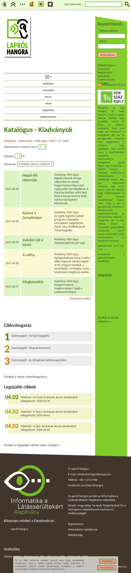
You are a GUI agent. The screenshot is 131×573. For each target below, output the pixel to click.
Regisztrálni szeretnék (105, 74)
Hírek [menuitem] (48, 103)
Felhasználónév (108, 30)
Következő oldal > (80, 298)
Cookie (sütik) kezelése (106, 81)
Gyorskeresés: (73, 4)
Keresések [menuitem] (48, 90)
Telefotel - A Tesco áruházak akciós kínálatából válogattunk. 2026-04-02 (49, 413)
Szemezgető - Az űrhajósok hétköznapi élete (39, 360)
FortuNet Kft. (120, 566)
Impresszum (75, 524)
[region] (48, 212)
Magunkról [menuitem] (48, 110)
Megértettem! (107, 561)
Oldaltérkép (75, 535)
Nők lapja (41, 141)
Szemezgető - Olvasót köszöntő (31, 348)
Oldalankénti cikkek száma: (21, 147)
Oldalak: (9, 156)
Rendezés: (10, 164)
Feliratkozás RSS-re (111, 84)
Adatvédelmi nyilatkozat (82, 529)
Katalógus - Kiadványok (38, 129)
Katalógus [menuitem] (48, 83)
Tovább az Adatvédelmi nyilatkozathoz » (47, 569)
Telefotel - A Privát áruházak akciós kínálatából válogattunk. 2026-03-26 (49, 399)
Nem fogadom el (106, 568)
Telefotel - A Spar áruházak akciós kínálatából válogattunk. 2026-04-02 (48, 428)
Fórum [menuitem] (48, 96)
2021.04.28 (12, 263)
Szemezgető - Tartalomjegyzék (30, 335)
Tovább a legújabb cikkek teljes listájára (31, 445)
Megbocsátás (32, 281)
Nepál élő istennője (30, 177)
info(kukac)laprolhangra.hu (94, 474)
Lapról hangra (19, 529)
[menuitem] (48, 76)
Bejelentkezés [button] (107, 54)
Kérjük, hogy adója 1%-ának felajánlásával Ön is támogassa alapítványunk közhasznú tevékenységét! (97, 509)
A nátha (28, 254)
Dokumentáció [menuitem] (48, 116)
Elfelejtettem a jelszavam (106, 67)
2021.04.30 (12, 189)
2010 (52, 141)
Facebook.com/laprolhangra (85, 485)
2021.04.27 (12, 286)
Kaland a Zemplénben (32, 215)
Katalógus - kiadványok (18, 141)
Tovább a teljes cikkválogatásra (25, 377)
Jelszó (102, 41)
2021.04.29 (12, 242)
